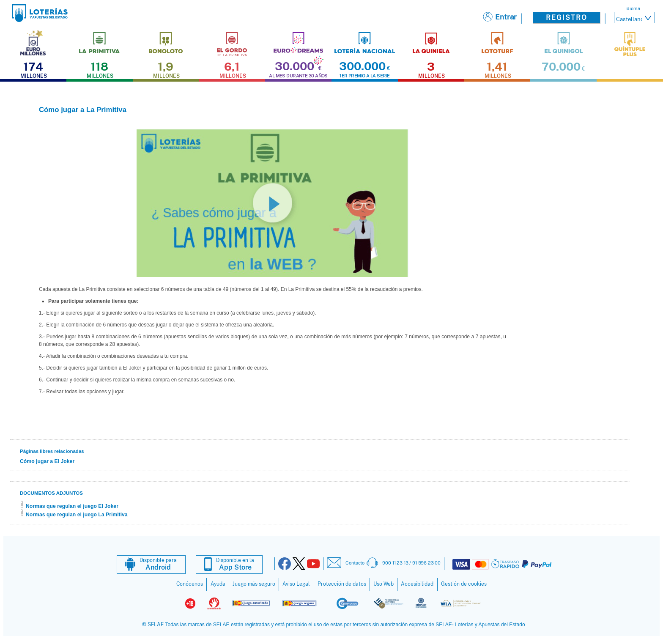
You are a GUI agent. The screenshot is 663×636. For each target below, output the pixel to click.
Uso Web (383, 584)
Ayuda (218, 584)
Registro (566, 18)
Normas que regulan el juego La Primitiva (77, 515)
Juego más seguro (254, 584)
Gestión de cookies (464, 584)
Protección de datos (342, 584)
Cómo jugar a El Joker (47, 461)
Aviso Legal (296, 584)
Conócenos (189, 584)
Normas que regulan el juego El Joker (72, 506)
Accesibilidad (417, 584)
